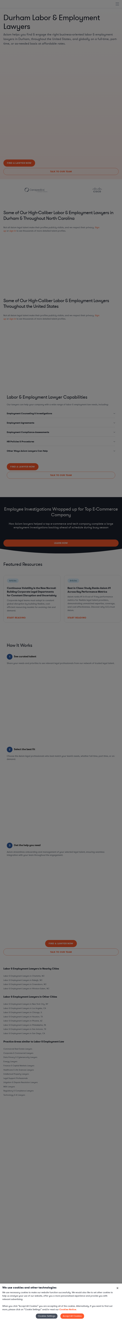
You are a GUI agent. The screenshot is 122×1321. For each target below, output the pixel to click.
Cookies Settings (46, 1316)
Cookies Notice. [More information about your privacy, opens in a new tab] (68, 1309)
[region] (61, 1302)
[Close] (117, 1288)
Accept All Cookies (72, 1316)
